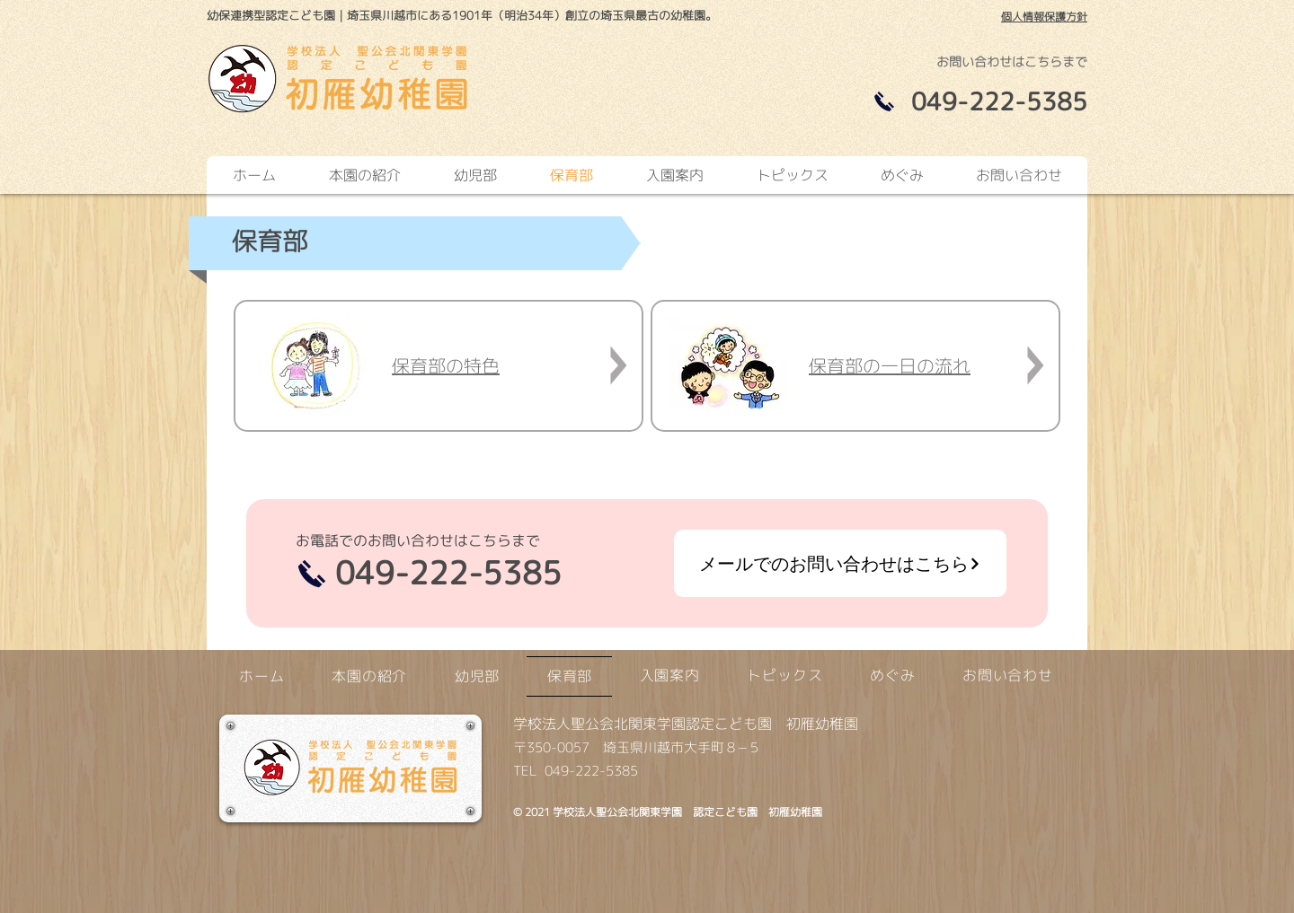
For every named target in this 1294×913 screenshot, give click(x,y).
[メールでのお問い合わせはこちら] (840, 563)
